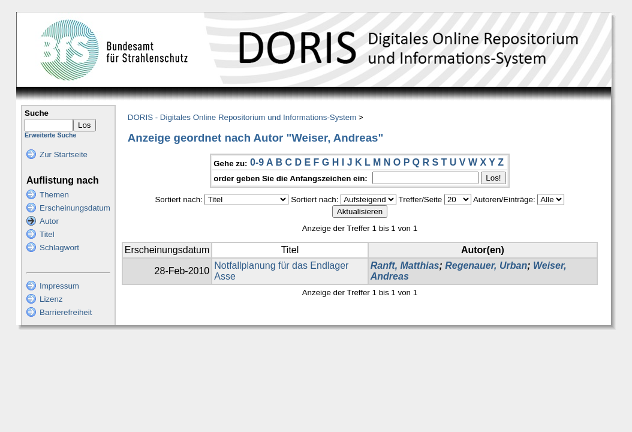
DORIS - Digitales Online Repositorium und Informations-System (242, 117)
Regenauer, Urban (486, 265)
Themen (54, 194)
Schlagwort (59, 247)
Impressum (59, 285)
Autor (49, 221)
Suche (37, 113)
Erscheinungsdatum (75, 207)
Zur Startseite (64, 154)
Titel (47, 234)
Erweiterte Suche (50, 135)
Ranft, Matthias (405, 265)
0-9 (257, 162)
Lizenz (51, 299)
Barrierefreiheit (66, 312)
